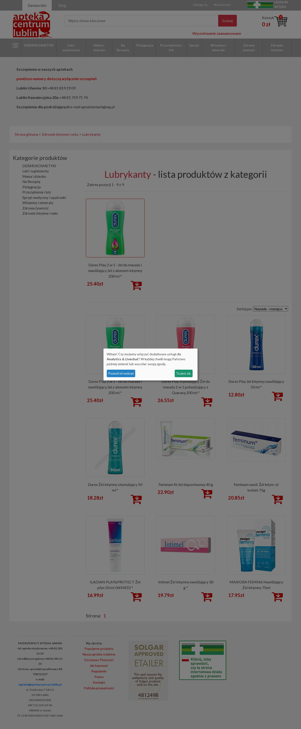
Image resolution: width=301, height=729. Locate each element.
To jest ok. (183, 373)
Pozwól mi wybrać (121, 373)
